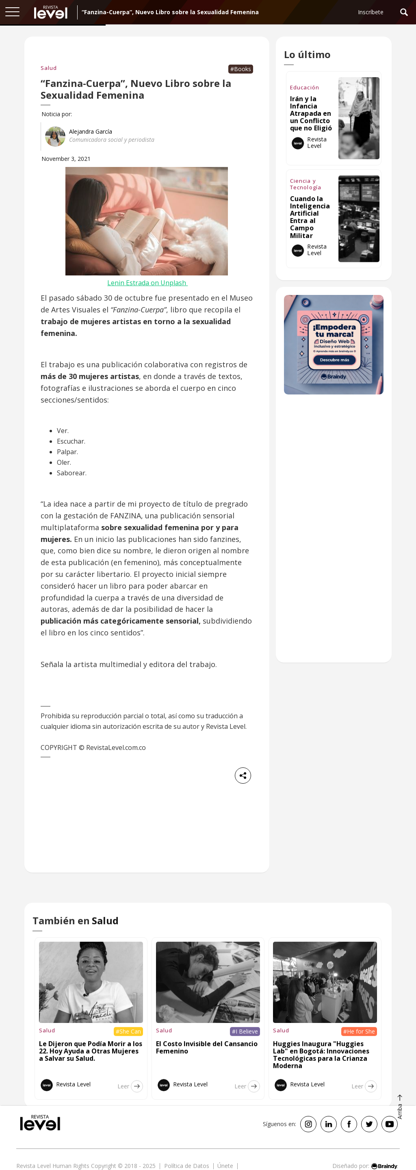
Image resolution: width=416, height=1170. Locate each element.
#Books (240, 69)
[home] (50, 12)
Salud (49, 68)
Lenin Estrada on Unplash (147, 282)
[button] (12, 12)
